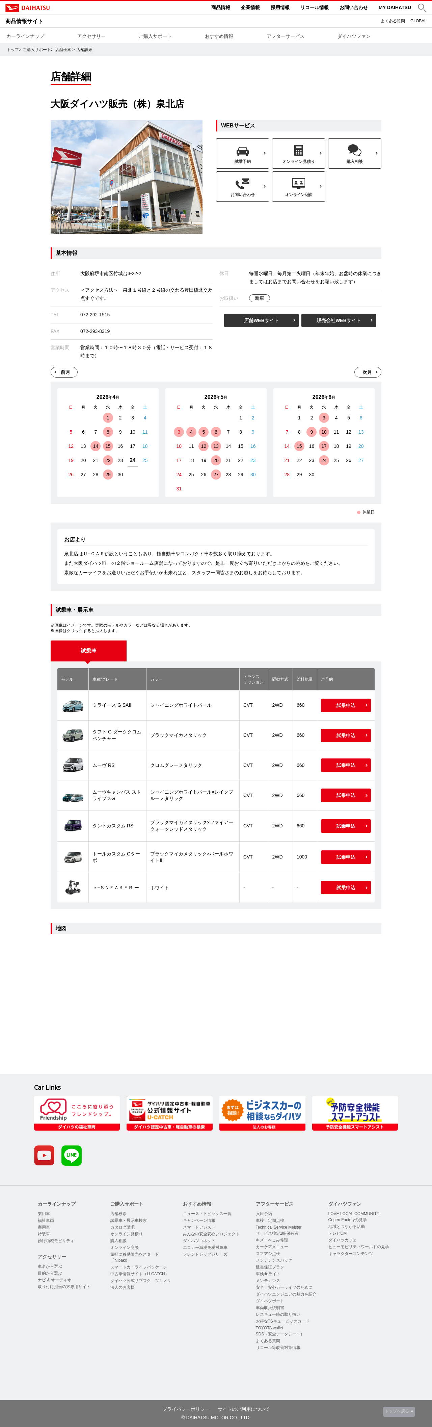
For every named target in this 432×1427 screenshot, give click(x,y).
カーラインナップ (25, 36)
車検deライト (268, 1274)
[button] (422, 8)
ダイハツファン (354, 36)
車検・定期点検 (270, 1220)
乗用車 (44, 1213)
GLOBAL (418, 21)
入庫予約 (264, 1213)
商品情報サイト (24, 21)
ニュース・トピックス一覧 (207, 1213)
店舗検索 (63, 49)
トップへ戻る (397, 1411)
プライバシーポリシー (186, 1409)
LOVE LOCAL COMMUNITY (354, 1213)
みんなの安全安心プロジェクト (211, 1234)
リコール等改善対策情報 (278, 1347)
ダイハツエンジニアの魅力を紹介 (286, 1294)
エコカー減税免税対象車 (205, 1247)
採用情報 (280, 7)
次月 (367, 372)
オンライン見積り (126, 1234)
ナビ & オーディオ (54, 1280)
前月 (65, 372)
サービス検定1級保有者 (277, 1233)
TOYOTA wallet (270, 1328)
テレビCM (337, 1233)
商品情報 (220, 7)
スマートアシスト (199, 1227)
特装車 (44, 1234)
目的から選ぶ (50, 1273)
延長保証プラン (270, 1267)
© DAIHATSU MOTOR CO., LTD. (216, 1417)
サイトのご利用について (244, 1409)
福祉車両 (46, 1220)
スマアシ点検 (268, 1253)
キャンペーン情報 (199, 1220)
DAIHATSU (56, 8)
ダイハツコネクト (199, 1240)
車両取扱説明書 (270, 1307)
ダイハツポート (270, 1301)
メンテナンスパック (274, 1260)
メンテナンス (268, 1280)
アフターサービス (285, 36)
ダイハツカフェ (342, 1240)
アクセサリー (91, 36)
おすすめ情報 (219, 36)
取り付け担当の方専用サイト (64, 1286)
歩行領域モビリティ (56, 1240)
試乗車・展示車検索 (128, 1220)
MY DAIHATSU (395, 7)
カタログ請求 (122, 1227)
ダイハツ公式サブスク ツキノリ (140, 1280)
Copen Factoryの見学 (347, 1219)
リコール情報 (314, 7)
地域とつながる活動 (346, 1226)
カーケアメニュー (272, 1246)
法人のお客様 (122, 1287)
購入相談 (118, 1240)
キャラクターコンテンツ (350, 1253)
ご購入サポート (155, 36)
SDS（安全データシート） (280, 1334)
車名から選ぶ (50, 1266)
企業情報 (250, 7)
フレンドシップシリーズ (205, 1254)
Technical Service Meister (279, 1227)
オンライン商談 (124, 1247)
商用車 (44, 1227)
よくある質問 (393, 21)
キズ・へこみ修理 (272, 1240)
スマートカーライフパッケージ (138, 1267)
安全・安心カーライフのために (284, 1287)
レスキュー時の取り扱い (278, 1314)
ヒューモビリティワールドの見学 (358, 1246)
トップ (13, 49)
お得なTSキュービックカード (282, 1321)
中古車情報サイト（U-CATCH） (139, 1274)
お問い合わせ (354, 7)
